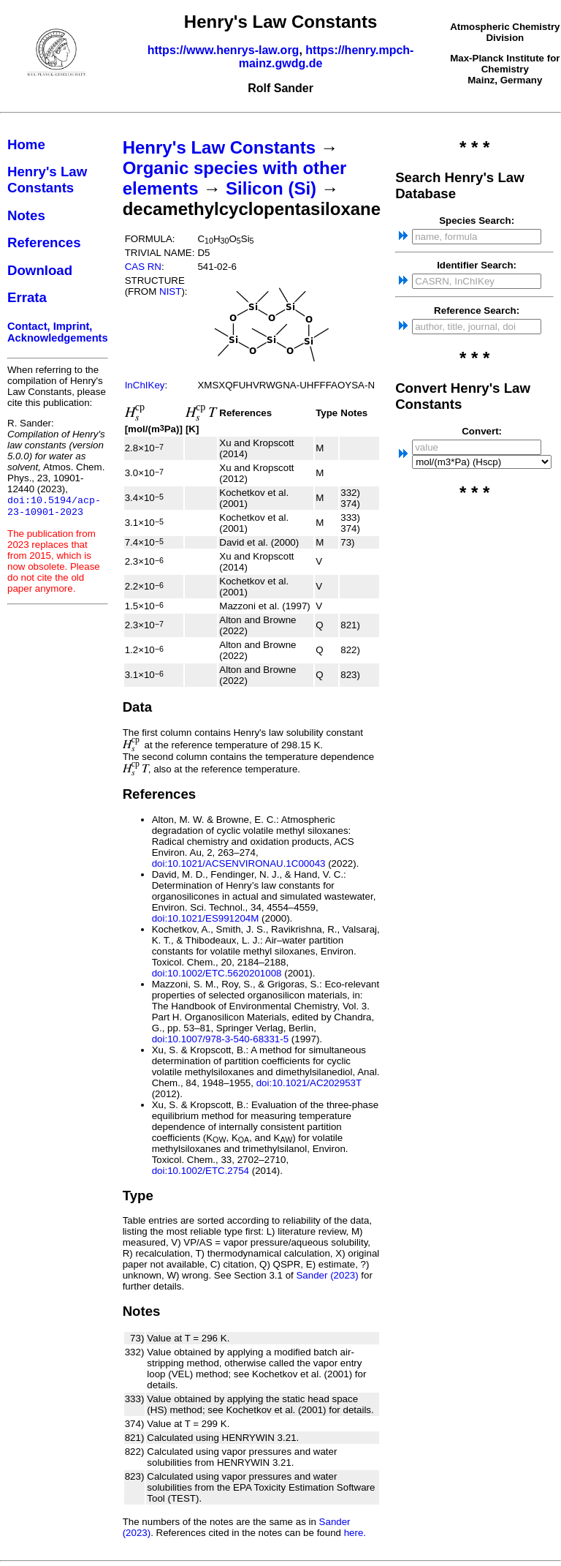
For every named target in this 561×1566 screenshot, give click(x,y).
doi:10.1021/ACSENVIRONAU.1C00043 (239, 863)
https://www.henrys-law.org (223, 50)
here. (355, 1532)
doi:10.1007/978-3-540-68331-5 (220, 1039)
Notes (26, 215)
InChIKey (145, 385)
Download (39, 270)
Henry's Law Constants (47, 179)
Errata (27, 297)
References (44, 242)
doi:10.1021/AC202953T (309, 1082)
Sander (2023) (327, 1275)
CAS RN (143, 266)
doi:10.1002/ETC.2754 (200, 1170)
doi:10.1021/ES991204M (205, 918)
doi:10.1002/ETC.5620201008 (217, 973)
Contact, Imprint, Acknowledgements (57, 332)
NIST (170, 291)
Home (26, 144)
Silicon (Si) (271, 188)
